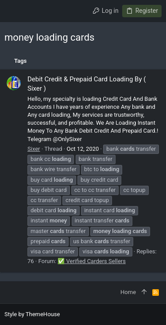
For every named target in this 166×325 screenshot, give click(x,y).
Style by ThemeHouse (32, 314)
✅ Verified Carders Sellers (92, 261)
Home (128, 292)
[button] (13, 11)
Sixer (33, 148)
